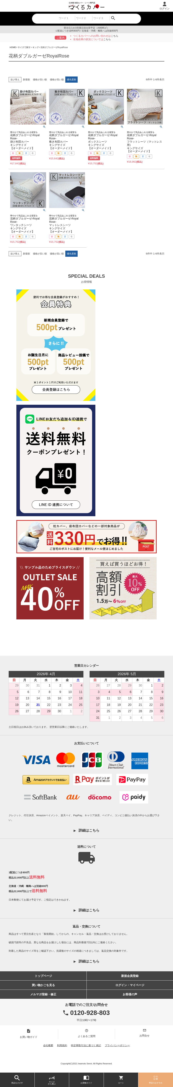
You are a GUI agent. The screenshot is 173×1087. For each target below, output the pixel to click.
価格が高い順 (57, 79)
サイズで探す (24, 47)
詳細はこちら (89, 830)
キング (35, 47)
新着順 (26, 79)
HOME (13, 47)
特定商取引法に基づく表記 (86, 1045)
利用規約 (62, 1045)
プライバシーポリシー (117, 1045)
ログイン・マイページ (129, 985)
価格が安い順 (40, 79)
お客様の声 (130, 994)
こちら (114, 35)
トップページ (43, 975)
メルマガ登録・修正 (43, 994)
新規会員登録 (130, 975)
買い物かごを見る (43, 985)
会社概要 (48, 1045)
